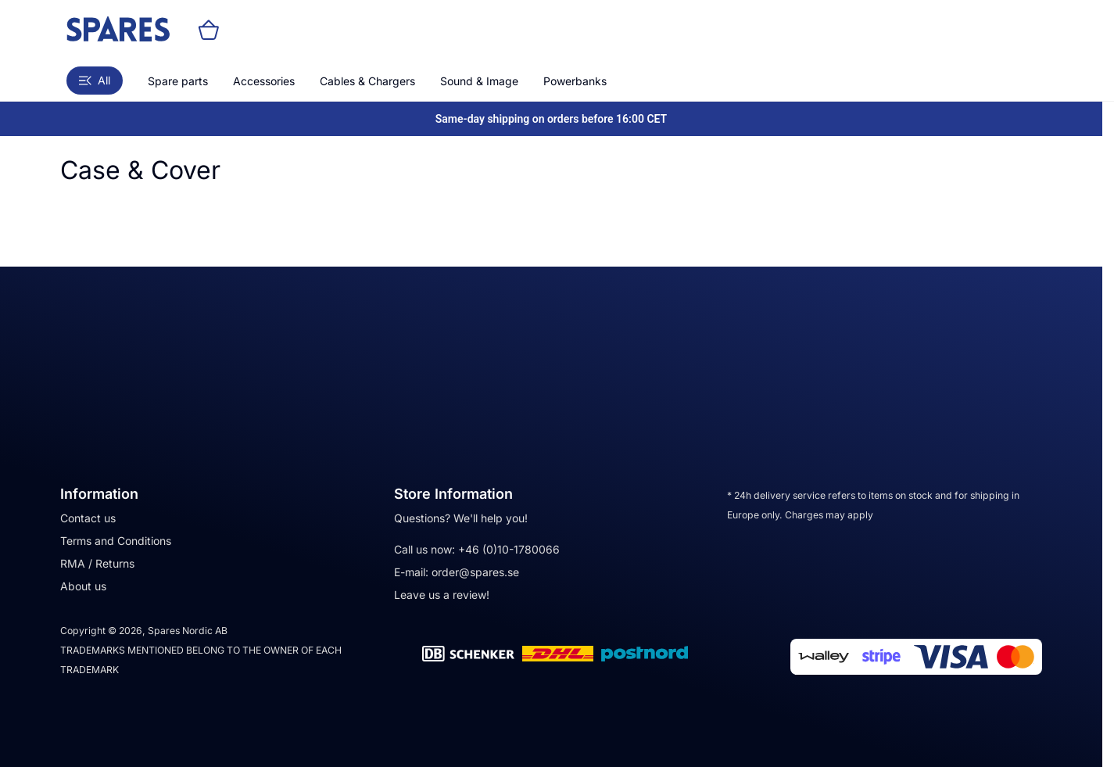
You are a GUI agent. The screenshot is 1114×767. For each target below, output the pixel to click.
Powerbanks (575, 81)
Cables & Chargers (367, 81)
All (94, 80)
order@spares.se (475, 572)
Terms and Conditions (115, 540)
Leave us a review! (441, 594)
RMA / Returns (97, 563)
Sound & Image (479, 81)
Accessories (264, 81)
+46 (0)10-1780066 (509, 549)
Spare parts (178, 81)
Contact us (88, 518)
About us (83, 586)
